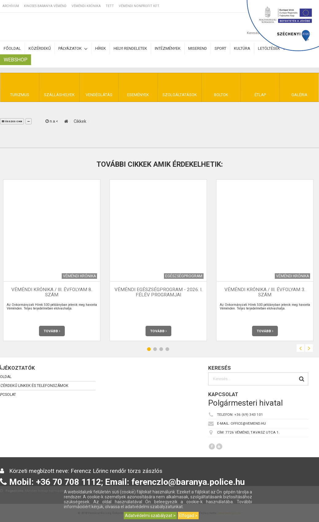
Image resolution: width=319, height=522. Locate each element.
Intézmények (168, 48)
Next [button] (309, 348)
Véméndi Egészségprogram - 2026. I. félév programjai (158, 292)
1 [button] (149, 349)
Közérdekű (40, 48)
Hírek (100, 48)
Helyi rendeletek (130, 48)
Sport (220, 48)
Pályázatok (73, 48)
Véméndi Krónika (86, 6)
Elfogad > (188, 515)
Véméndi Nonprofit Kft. (139, 6)
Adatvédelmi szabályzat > (150, 515)
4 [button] (167, 349)
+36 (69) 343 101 (248, 414)
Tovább (52, 331)
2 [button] (155, 349)
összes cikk (12, 121)
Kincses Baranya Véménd (45, 6)
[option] (158, 260)
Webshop (15, 59)
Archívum (10, 6)
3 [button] (161, 349)
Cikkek (80, 121)
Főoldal (12, 48)
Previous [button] (300, 348)
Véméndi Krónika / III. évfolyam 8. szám (51, 292)
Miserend (197, 48)
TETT (110, 6)
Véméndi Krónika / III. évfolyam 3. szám (264, 292)
